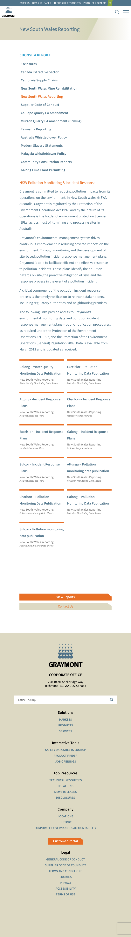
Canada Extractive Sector (40, 72)
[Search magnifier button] (112, 700)
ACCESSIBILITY (66, 889)
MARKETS (65, 720)
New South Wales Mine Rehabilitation (49, 88)
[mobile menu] (125, 12)
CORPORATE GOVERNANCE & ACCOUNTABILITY (65, 828)
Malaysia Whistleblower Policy (43, 153)
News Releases (41, 3)
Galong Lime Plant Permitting (43, 170)
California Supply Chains (39, 80)
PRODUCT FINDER (65, 756)
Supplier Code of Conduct (40, 104)
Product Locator (94, 3)
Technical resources (67, 3)
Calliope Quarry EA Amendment (44, 113)
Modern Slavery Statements (42, 145)
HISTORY (65, 822)
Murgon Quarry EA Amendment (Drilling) (51, 121)
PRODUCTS (65, 725)
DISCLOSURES (65, 798)
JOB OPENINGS (65, 762)
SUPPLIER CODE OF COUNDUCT (65, 865)
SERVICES (65, 731)
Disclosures (28, 64)
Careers (24, 3)
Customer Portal (65, 841)
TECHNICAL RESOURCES (65, 780)
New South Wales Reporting (42, 96)
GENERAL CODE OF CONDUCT (65, 859)
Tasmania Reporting (36, 129)
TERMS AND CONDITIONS (65, 871)
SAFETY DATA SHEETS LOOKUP (65, 750)
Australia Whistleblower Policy (44, 137)
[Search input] (63, 700)
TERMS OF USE (65, 894)
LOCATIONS (65, 786)
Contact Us (65, 606)
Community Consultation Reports (46, 162)
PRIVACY (65, 883)
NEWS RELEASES (65, 792)
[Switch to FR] (111, 3)
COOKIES (65, 877)
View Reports (65, 597)
